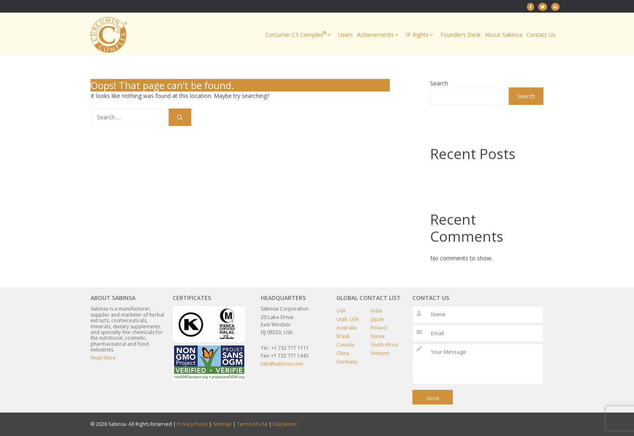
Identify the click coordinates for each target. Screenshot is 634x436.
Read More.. (104, 357)
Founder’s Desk (460, 34)
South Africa (384, 344)
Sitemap (222, 424)
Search (439, 83)
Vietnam (380, 353)
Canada (345, 344)
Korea (378, 336)
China (342, 353)
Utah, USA (347, 319)
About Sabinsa (503, 34)
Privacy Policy (192, 424)
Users (345, 34)
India (376, 310)
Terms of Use (252, 424)
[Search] (180, 117)
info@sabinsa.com (282, 363)
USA (341, 310)
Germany (346, 361)
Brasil (342, 336)
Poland (379, 327)
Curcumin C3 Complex (299, 35)
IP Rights (421, 35)
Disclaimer (285, 424)
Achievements (379, 35)
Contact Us (541, 34)
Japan (377, 319)
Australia (346, 327)
